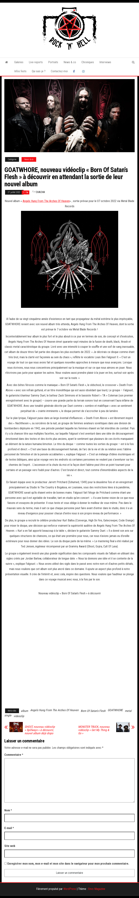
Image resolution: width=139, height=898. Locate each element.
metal (128, 711)
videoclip (19, 716)
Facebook (74, 71)
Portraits (53, 62)
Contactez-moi (59, 71)
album (24, 711)
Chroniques (87, 62)
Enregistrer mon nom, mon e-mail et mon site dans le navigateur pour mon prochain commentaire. (68, 863)
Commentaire (13, 754)
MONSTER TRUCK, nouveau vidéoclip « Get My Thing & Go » (93, 730)
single (7, 715)
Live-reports (36, 62)
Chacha (40, 192)
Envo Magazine (96, 889)
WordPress (69, 889)
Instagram (84, 71)
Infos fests (20, 71)
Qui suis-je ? (38, 71)
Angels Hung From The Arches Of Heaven (46, 201)
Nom (8, 810)
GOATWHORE (115, 710)
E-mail (9, 828)
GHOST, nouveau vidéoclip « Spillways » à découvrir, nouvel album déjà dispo (40, 730)
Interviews (105, 62)
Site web (9, 846)
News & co (70, 62)
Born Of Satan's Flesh (93, 711)
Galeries (18, 62)
